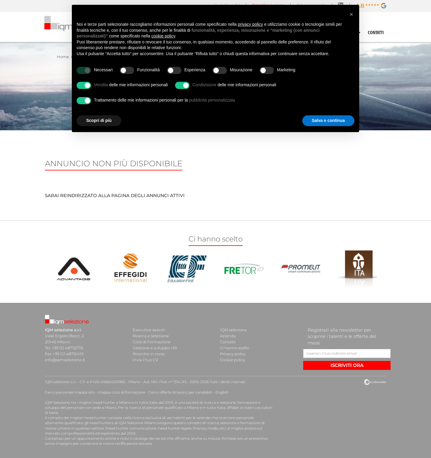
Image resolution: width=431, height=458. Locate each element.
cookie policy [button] (163, 36)
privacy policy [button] (250, 24)
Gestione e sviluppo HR (155, 347)
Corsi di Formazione (152, 341)
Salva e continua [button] (328, 120)
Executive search (149, 329)
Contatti (228, 341)
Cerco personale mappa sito (70, 392)
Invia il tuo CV (145, 359)
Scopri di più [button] (99, 120)
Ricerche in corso (149, 353)
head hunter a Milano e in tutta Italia (125, 402)
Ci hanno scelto (234, 347)
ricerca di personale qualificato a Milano (164, 407)
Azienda (228, 335)
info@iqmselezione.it (65, 359)
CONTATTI (376, 32)
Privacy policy (233, 353)
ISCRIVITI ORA (346, 365)
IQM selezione (233, 329)
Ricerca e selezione (151, 335)
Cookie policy (232, 359)
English (222, 392)
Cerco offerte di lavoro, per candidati (180, 392)
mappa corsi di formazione (121, 392)
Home (63, 56)
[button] (351, 14)
